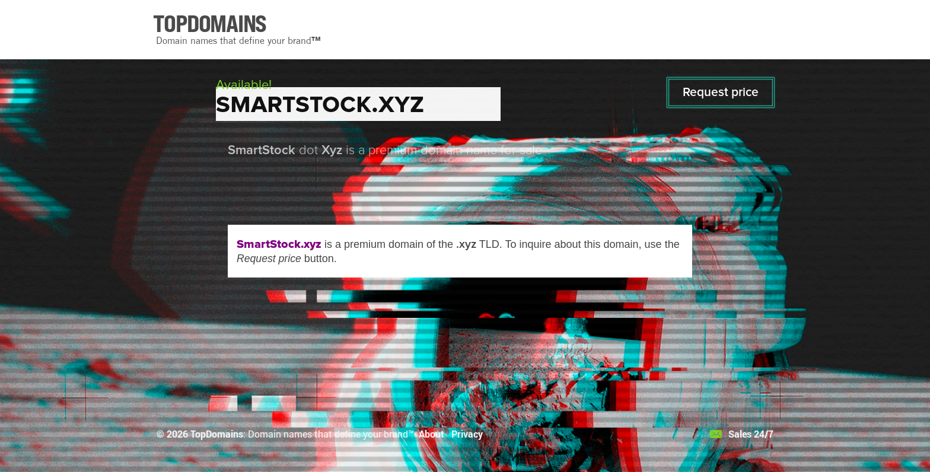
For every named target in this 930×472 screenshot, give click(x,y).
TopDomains (216, 434)
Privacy (467, 434)
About (431, 434)
